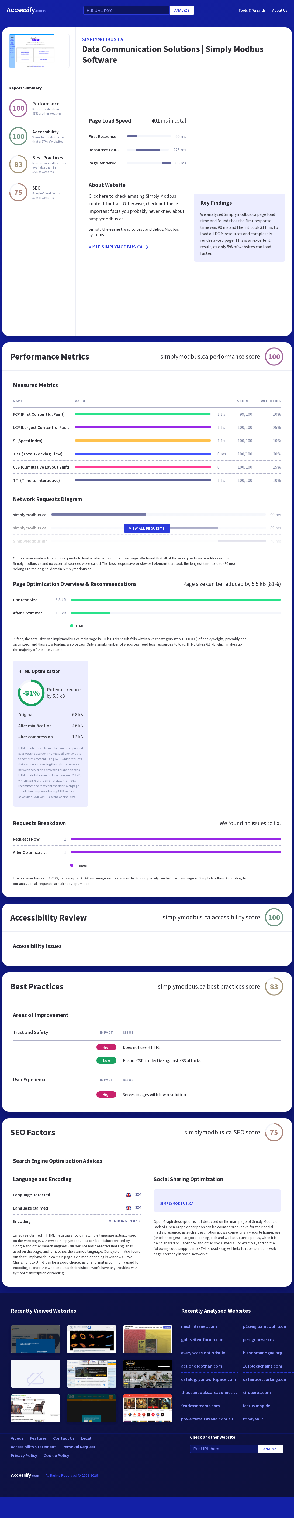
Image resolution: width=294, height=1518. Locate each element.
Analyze (182, 10)
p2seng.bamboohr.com (265, 1326)
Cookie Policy (56, 1455)
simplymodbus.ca (102, 39)
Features (38, 1438)
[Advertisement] (171, 93)
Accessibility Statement (33, 1446)
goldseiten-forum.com (203, 1339)
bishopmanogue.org (262, 1352)
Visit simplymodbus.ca (119, 247)
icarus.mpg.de (256, 1405)
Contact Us (63, 1438)
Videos (17, 1438)
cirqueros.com (257, 1392)
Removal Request (79, 1446)
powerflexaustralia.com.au (207, 1419)
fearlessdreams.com (200, 1405)
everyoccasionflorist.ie (203, 1352)
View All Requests (147, 528)
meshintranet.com (199, 1326)
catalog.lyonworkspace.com (208, 1379)
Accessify (26, 10)
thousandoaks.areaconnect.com (209, 1392)
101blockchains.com (262, 1366)
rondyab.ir (253, 1419)
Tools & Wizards (252, 10)
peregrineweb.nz (259, 1339)
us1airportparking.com (265, 1379)
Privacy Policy (24, 1455)
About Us (280, 10)
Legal (86, 1438)
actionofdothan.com (201, 1366)
